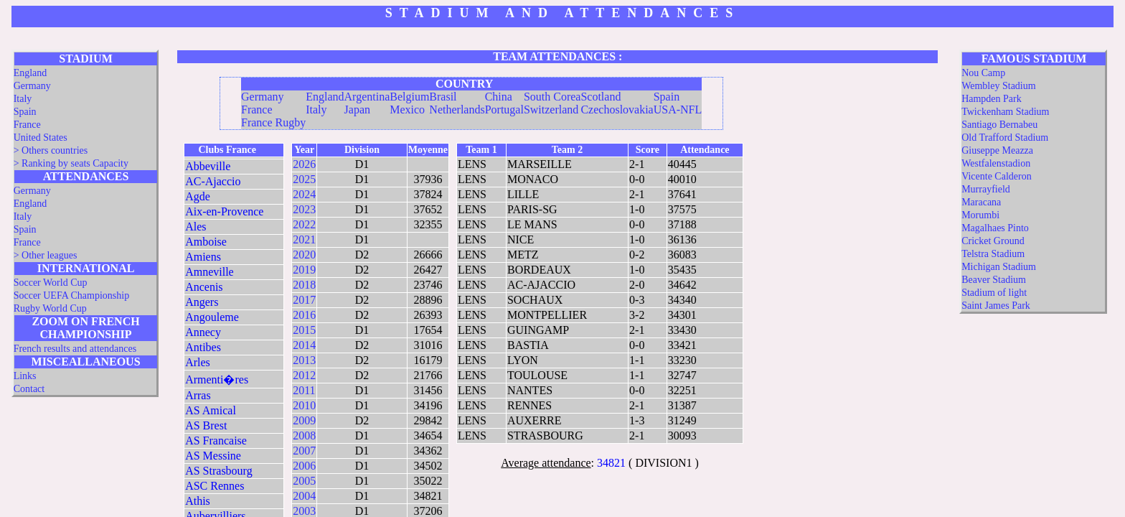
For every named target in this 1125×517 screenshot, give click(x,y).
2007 (304, 450)
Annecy (203, 332)
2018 (304, 285)
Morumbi (980, 215)
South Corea (552, 96)
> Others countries (51, 150)
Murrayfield (985, 189)
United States (40, 137)
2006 (304, 466)
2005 (304, 481)
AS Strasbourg (219, 471)
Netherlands (456, 109)
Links (25, 376)
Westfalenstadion (995, 163)
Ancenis (203, 287)
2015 (304, 330)
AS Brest (206, 425)
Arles (197, 362)
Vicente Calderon (996, 176)
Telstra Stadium (993, 253)
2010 (304, 405)
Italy (23, 98)
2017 (304, 300)
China (498, 96)
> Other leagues (45, 255)
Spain (25, 111)
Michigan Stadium (998, 266)
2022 (304, 224)
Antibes (203, 347)
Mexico (407, 109)
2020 (304, 254)
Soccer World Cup (51, 282)
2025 (304, 179)
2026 (304, 164)
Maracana (981, 202)
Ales (195, 226)
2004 (304, 496)
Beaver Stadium (993, 279)
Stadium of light (994, 292)
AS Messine (213, 456)
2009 (304, 420)
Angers (201, 302)
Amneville (209, 272)
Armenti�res (216, 379)
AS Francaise (216, 440)
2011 (304, 390)
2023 (304, 209)
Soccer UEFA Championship (72, 295)
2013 (304, 360)
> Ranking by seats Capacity (71, 163)
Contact (29, 388)
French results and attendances (75, 348)
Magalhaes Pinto (995, 228)
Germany (32, 85)
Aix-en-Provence (224, 211)
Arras (198, 395)
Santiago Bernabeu (999, 124)
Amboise (206, 242)
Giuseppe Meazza (997, 150)
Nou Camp (983, 72)
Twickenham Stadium (1005, 111)
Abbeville (207, 166)
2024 (304, 194)
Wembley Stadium (998, 85)
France (27, 124)
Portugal (504, 109)
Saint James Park (995, 305)
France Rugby (273, 122)
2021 (304, 239)
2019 (304, 270)
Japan (357, 109)
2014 (304, 345)
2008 (304, 435)
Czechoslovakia (616, 109)
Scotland (600, 96)
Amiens (203, 257)
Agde (197, 196)
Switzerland (551, 109)
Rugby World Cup (50, 308)
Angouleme (212, 317)
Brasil (442, 96)
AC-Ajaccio (212, 181)
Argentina (367, 96)
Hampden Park (991, 98)
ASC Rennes (214, 486)
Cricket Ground (992, 241)
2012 (304, 375)
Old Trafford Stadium (1004, 137)
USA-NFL (678, 109)
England (30, 72)
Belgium (409, 96)
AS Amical (210, 410)
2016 (304, 315)
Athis (197, 501)
